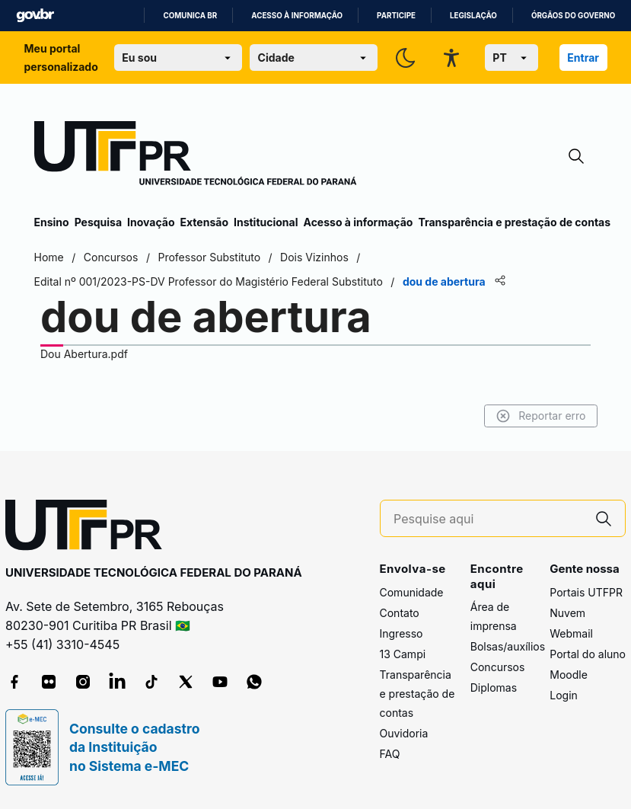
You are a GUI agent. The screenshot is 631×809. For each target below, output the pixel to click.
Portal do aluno (588, 654)
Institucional (266, 222)
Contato (399, 612)
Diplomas (493, 687)
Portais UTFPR (586, 592)
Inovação (150, 222)
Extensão (204, 222)
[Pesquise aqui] (488, 519)
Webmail (571, 633)
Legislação (473, 15)
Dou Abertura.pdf (84, 353)
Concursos (497, 666)
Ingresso (401, 633)
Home (49, 257)
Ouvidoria (404, 733)
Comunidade (412, 592)
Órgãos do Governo (573, 15)
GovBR (35, 15)
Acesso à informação (297, 15)
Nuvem (567, 612)
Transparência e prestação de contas (514, 222)
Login (564, 695)
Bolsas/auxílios (507, 646)
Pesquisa (98, 222)
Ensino (51, 222)
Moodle (569, 674)
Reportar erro (541, 416)
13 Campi (403, 654)
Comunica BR (190, 15)
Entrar (583, 57)
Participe (396, 15)
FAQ (390, 753)
